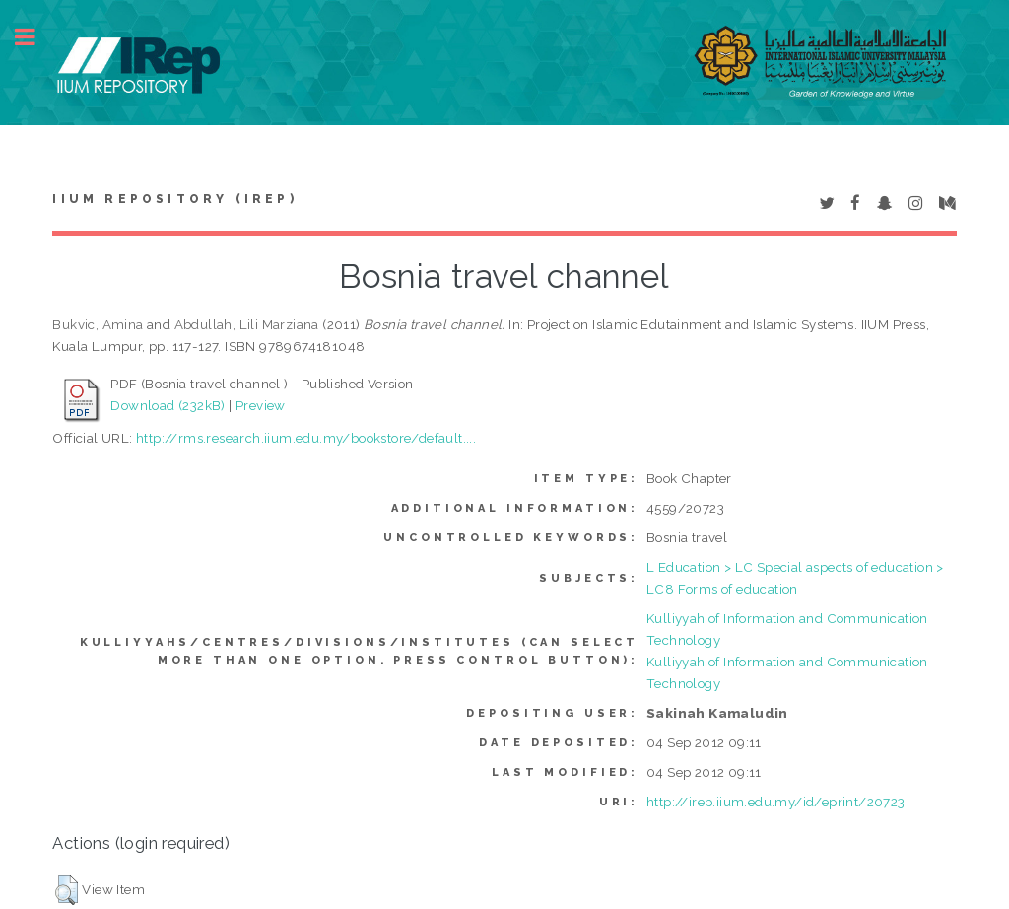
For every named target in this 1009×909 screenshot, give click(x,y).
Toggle (35, 37)
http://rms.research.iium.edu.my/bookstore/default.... (306, 438)
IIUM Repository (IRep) (174, 199)
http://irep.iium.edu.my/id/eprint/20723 (776, 801)
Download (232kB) (167, 405)
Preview (260, 405)
